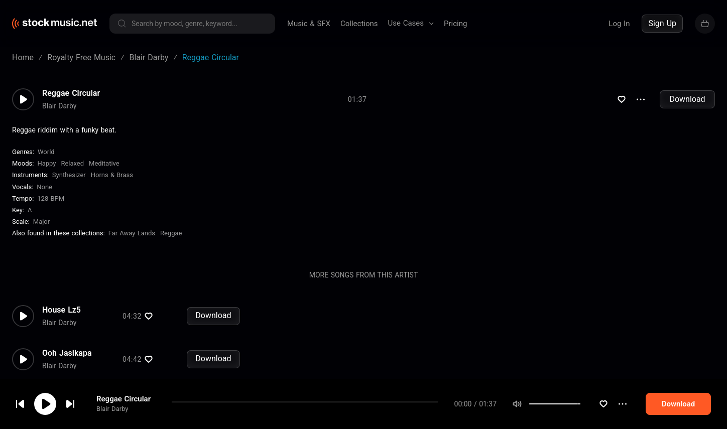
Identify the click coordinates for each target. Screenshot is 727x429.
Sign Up (662, 23)
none (44, 187)
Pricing (455, 23)
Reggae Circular (123, 413)
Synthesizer (69, 175)
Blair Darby (112, 423)
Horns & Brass (112, 175)
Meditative (104, 163)
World (46, 152)
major (41, 221)
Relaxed (72, 163)
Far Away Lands (131, 233)
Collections (359, 23)
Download (687, 99)
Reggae (171, 233)
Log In (619, 23)
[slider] (599, 418)
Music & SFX (308, 23)
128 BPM (50, 198)
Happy (46, 163)
